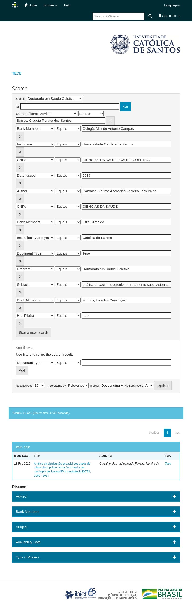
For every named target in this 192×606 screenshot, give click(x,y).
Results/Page (24, 385)
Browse (50, 5)
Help (67, 5)
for (17, 106)
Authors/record (134, 385)
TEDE (16, 73)
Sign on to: (169, 15)
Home (31, 5)
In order (94, 385)
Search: (20, 98)
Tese (168, 463)
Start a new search (33, 332)
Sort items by (57, 385)
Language (172, 5)
